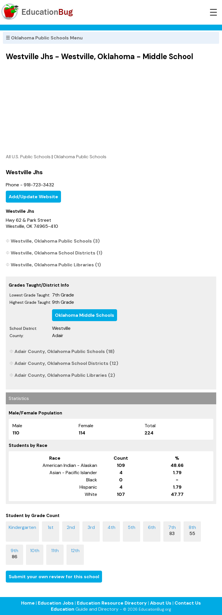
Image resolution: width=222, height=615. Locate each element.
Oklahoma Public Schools (80, 157)
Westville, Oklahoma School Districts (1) (56, 253)
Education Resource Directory (112, 603)
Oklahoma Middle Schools (84, 315)
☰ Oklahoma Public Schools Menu (44, 38)
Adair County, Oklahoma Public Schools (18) (64, 351)
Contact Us (188, 603)
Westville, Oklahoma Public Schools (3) (55, 241)
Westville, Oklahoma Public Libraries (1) (56, 265)
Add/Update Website (33, 197)
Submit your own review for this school (54, 577)
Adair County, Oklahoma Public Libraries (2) (64, 375)
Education (62, 609)
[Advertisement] (111, 107)
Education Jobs (56, 603)
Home (28, 603)
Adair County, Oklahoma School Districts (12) (66, 363)
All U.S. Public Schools (28, 157)
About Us (160, 603)
